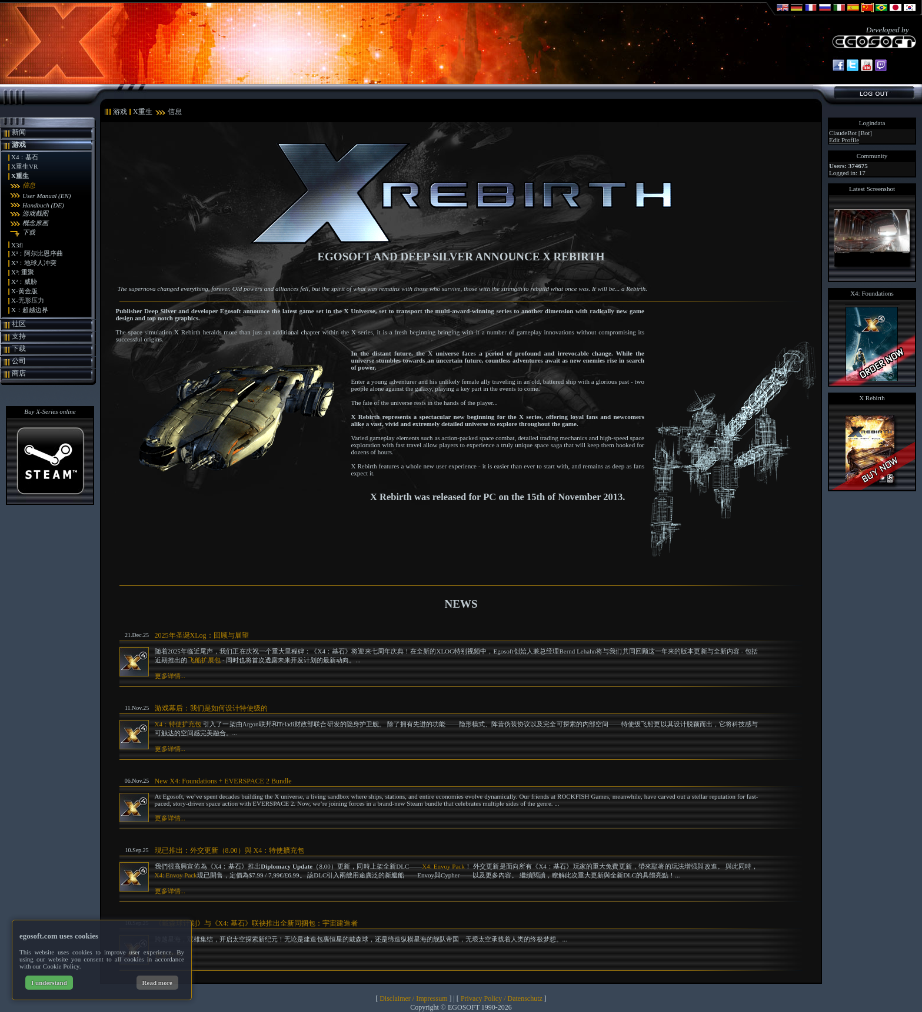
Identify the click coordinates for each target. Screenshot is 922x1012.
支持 (19, 336)
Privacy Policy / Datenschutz (501, 998)
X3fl (17, 245)
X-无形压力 (27, 300)
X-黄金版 (24, 290)
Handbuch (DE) (43, 205)
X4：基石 (24, 156)
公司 (19, 361)
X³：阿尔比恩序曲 (37, 253)
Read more (157, 982)
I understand (49, 982)
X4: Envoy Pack (443, 866)
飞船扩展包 (204, 660)
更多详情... (170, 675)
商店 (19, 373)
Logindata (872, 122)
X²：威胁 (24, 281)
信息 (28, 185)
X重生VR (24, 166)
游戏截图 (35, 213)
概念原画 (35, 222)
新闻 (19, 132)
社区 (19, 324)
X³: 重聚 (22, 272)
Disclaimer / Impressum (413, 998)
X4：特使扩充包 (178, 724)
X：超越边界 (29, 309)
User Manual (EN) (46, 195)
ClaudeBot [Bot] (850, 132)
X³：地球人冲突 (33, 262)
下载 (28, 232)
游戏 (19, 144)
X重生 (20, 175)
